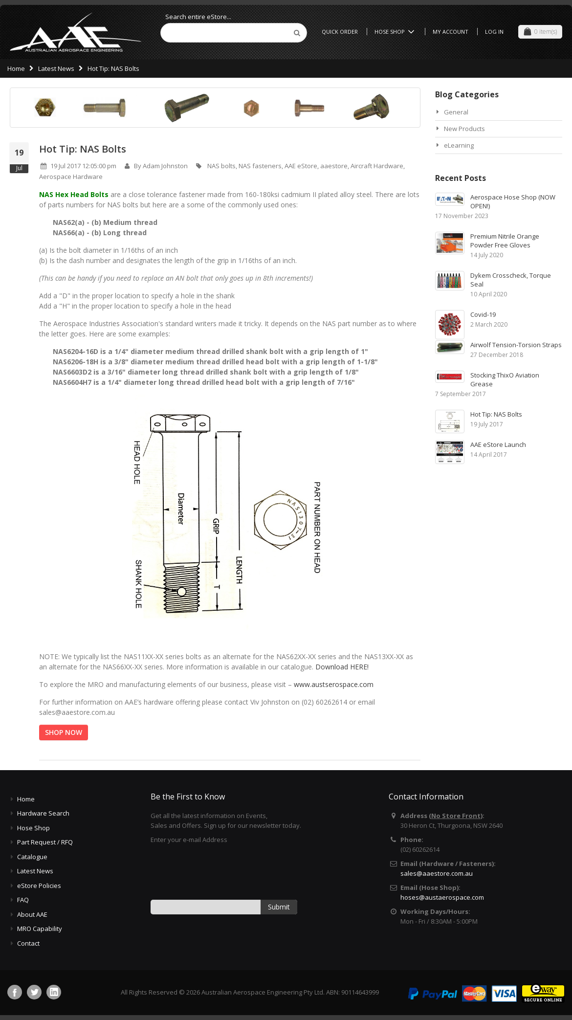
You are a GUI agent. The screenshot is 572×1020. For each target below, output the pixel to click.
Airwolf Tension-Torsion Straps (516, 344)
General (456, 112)
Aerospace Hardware (71, 176)
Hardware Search (43, 813)
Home (16, 68)
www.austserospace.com (334, 684)
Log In (494, 31)
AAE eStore (301, 165)
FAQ (23, 899)
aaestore (334, 165)
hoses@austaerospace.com (442, 897)
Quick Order (340, 31)
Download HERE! (342, 666)
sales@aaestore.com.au (436, 873)
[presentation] (225, 871)
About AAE (32, 914)
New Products (464, 128)
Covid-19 (483, 314)
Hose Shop (396, 31)
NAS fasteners (260, 165)
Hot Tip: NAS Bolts (82, 148)
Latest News (56, 68)
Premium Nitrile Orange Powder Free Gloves (504, 240)
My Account (450, 31)
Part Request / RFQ (45, 842)
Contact (28, 943)
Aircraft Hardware (377, 165)
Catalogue (32, 856)
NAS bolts (221, 165)
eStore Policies (39, 885)
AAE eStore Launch (498, 444)
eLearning (459, 145)
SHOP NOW (63, 732)
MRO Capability (39, 928)
